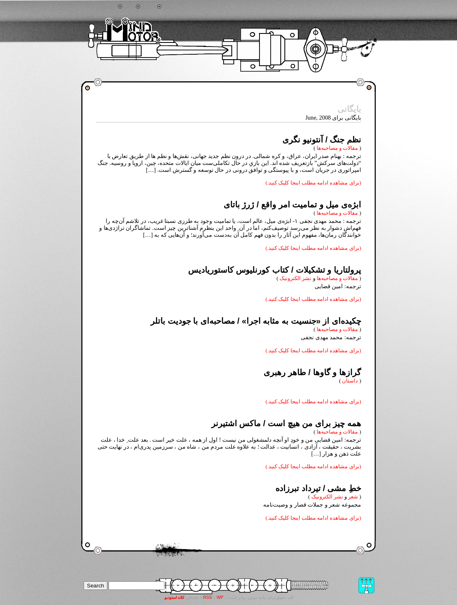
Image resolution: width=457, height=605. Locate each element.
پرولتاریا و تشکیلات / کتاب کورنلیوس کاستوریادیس (274, 269)
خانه (129, 7)
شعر (353, 497)
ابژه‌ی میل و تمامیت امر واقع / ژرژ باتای (292, 204)
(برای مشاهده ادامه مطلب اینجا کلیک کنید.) (313, 183)
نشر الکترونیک (295, 278)
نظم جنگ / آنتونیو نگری (321, 139)
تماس (170, 7)
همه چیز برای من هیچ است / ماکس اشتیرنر (286, 423)
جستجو (108, 7)
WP (220, 597)
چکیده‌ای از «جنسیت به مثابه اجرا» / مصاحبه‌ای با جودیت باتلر (256, 320)
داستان (350, 381)
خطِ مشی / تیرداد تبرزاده (318, 488)
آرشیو (148, 7)
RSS (207, 597)
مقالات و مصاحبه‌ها (337, 148)
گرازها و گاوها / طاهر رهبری (312, 372)
